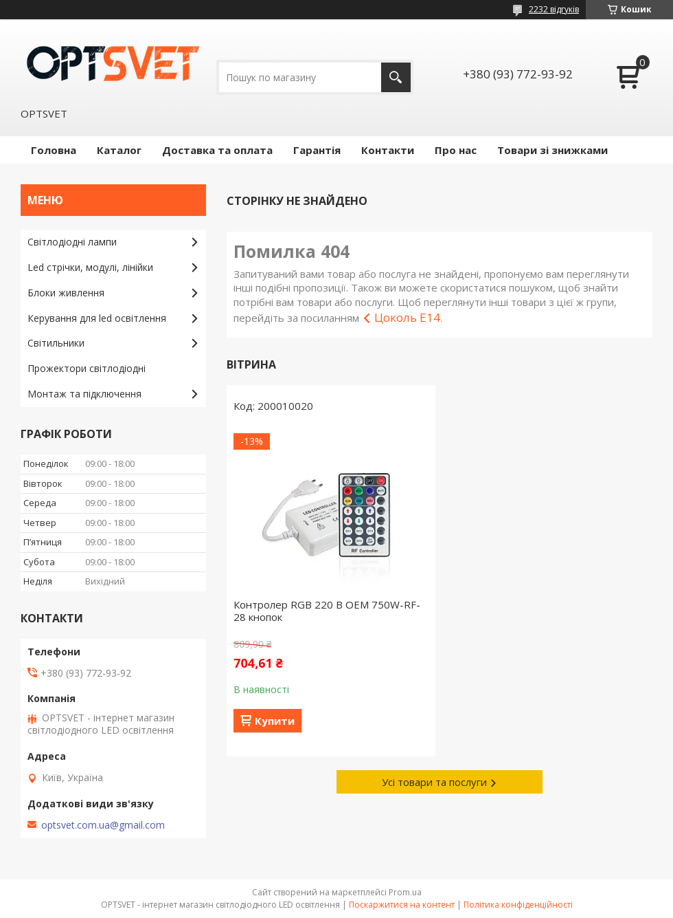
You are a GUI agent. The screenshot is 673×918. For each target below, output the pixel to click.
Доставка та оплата (217, 150)
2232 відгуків (554, 9)
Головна (53, 150)
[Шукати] (396, 77)
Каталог (119, 150)
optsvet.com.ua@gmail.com (103, 825)
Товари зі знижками (552, 150)
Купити (275, 721)
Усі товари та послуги (434, 782)
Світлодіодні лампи (72, 241)
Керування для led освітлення (96, 318)
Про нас (456, 150)
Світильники (55, 342)
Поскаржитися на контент (402, 904)
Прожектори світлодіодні (86, 368)
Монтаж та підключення (84, 393)
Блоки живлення (65, 292)
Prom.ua (405, 892)
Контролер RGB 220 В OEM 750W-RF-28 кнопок (326, 610)
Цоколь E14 (407, 317)
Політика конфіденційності (518, 904)
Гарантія (317, 150)
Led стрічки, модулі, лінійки (90, 267)
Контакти (387, 150)
